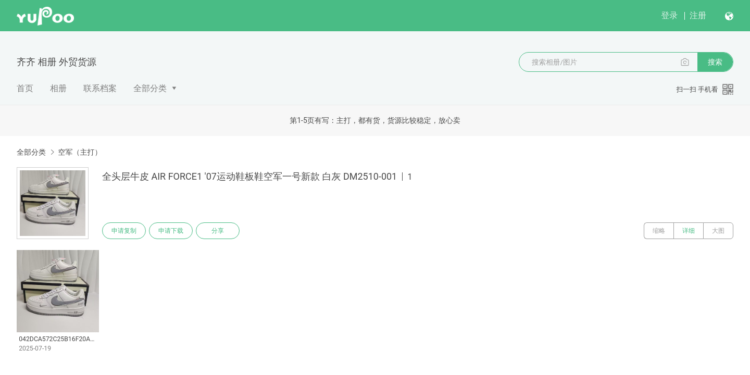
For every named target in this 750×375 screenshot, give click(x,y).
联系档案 (100, 88)
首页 (25, 88)
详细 (688, 230)
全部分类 (150, 88)
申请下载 (170, 230)
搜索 (715, 62)
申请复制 (123, 230)
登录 (669, 15)
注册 (698, 15)
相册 (58, 88)
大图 (718, 230)
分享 (217, 230)
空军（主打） (80, 152)
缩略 (659, 230)
